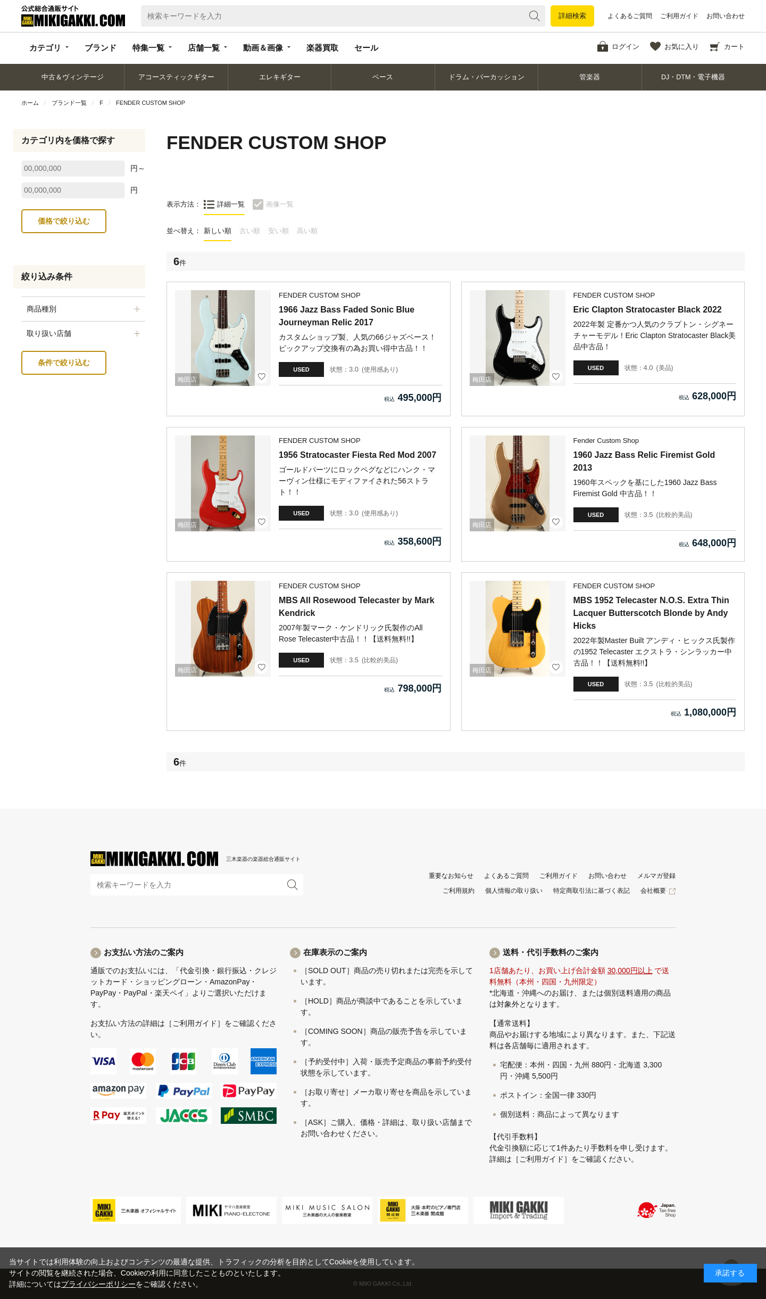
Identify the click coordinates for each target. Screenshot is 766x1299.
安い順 (278, 231)
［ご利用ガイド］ (194, 1023)
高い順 (307, 231)
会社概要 (653, 890)
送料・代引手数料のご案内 (550, 952)
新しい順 (217, 231)
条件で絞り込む (64, 362)
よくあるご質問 (629, 16)
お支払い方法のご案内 (144, 952)
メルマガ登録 (656, 875)
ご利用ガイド (679, 16)
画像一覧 (280, 204)
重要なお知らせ (451, 875)
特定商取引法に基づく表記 (591, 890)
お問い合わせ (725, 16)
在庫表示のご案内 (335, 952)
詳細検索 (572, 16)
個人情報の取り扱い (514, 890)
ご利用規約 (458, 890)
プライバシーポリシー (98, 1284)
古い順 (249, 231)
